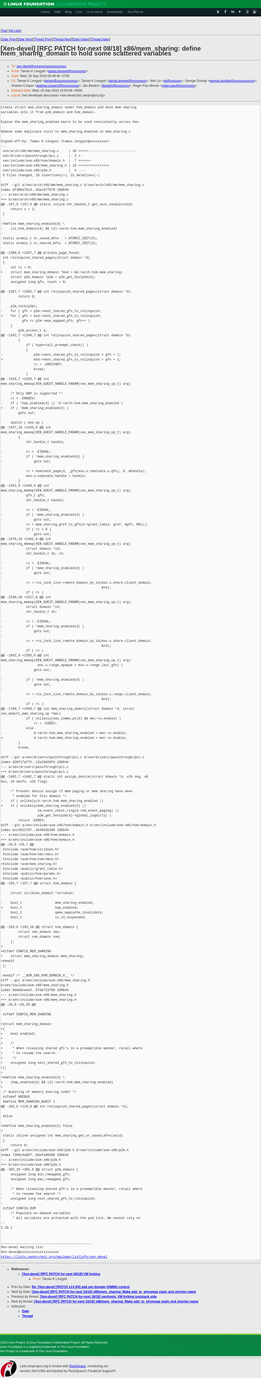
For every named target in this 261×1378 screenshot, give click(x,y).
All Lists (14, 31)
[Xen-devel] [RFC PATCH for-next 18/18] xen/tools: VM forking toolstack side (98, 1297)
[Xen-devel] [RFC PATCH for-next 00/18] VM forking (61, 1274)
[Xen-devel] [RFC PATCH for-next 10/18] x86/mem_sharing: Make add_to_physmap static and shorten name (114, 1292)
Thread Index (100, 39)
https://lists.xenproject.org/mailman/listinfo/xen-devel (54, 1257)
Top (3, 31)
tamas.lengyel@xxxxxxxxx (67, 71)
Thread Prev (42, 39)
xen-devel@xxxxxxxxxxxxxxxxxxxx (41, 66)
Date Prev (8, 39)
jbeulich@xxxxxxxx (115, 86)
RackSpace (77, 1366)
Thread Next (62, 39)
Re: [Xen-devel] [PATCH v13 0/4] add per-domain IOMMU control (81, 1287)
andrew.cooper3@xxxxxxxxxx (58, 86)
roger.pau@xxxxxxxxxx (178, 86)
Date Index (81, 39)
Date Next (24, 39)
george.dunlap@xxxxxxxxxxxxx (232, 81)
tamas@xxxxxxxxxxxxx (61, 81)
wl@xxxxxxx (172, 81)
